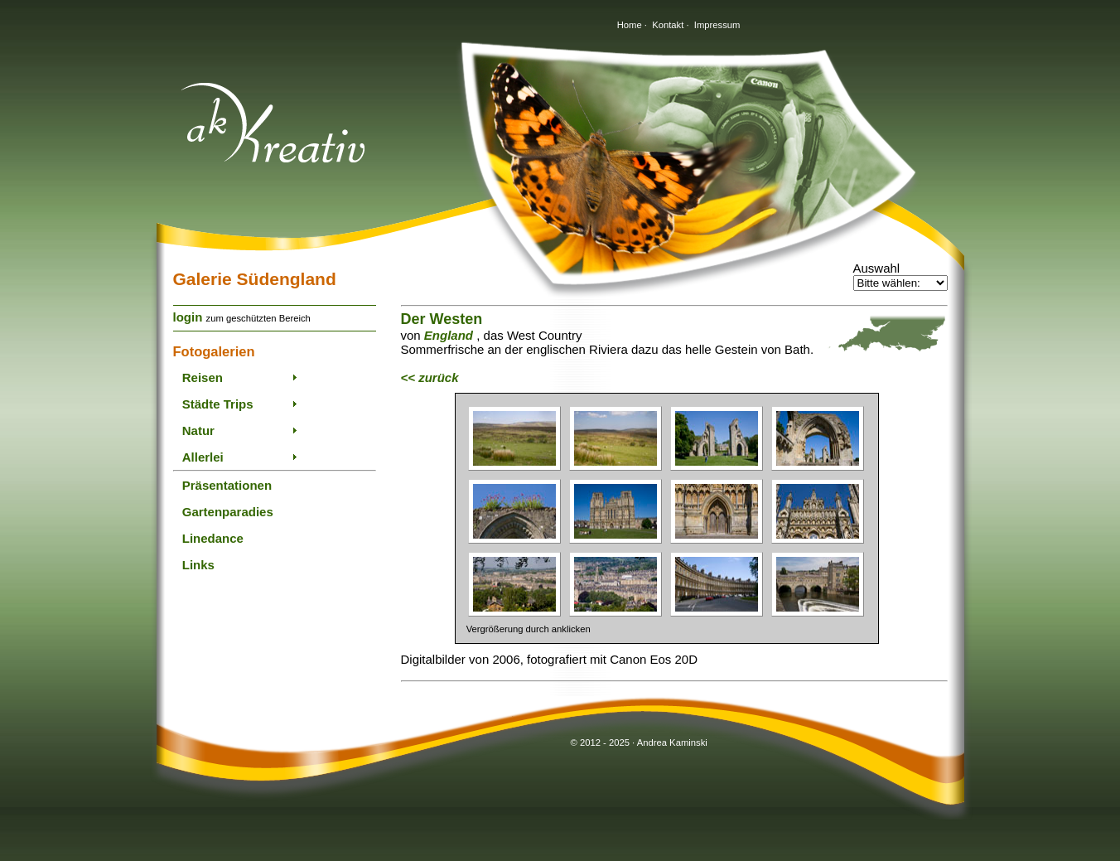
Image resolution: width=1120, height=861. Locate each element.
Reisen (202, 377)
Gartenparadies (227, 512)
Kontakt (667, 25)
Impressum (717, 25)
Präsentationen (227, 485)
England (448, 335)
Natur (198, 430)
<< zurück (430, 377)
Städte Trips (217, 404)
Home (629, 25)
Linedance (213, 538)
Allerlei (203, 457)
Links (198, 565)
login (188, 317)
